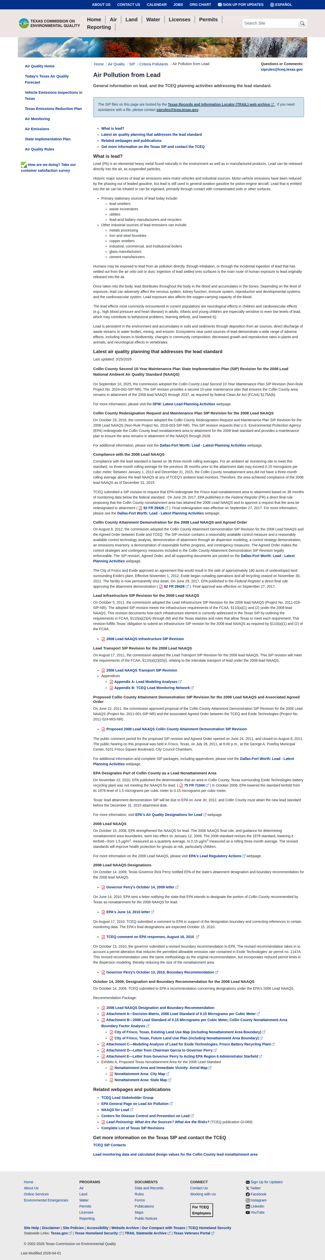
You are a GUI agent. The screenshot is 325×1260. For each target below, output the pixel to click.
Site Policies (73, 1228)
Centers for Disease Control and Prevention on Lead (147, 1116)
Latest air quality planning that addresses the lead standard (151, 134)
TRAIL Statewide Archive (148, 1233)
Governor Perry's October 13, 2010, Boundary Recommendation (159, 972)
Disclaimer (51, 1228)
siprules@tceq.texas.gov (282, 69)
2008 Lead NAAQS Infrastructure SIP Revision (142, 639)
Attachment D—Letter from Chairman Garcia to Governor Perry (159, 1050)
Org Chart (200, 5)
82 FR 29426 (153, 508)
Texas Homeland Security (99, 1233)
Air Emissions (37, 129)
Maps (139, 1212)
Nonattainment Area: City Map (139, 1074)
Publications (144, 1206)
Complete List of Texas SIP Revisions (132, 1128)
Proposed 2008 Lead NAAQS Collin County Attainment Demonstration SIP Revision (174, 729)
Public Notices (146, 1218)
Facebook (258, 1194)
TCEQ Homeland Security (209, 1228)
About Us (101, 5)
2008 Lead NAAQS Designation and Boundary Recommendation (157, 1008)
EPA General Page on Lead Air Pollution (137, 1104)
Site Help (31, 1228)
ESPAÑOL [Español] (281, 5)
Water (84, 1200)
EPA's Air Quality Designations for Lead (171, 815)
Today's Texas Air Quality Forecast (47, 79)
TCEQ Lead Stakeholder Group (127, 1098)
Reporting (87, 1218)
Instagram (259, 1200)
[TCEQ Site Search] (302, 23)
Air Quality (116, 64)
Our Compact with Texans (163, 1228)
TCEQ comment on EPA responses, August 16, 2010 (150, 937)
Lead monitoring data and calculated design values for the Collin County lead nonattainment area (175, 1154)
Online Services (36, 1194)
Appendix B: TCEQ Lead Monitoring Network (151, 688)
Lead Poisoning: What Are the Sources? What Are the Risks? (155, 1122)
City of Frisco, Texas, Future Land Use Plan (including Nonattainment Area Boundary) (186, 1038)
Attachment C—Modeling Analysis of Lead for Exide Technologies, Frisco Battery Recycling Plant (188, 1044)
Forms (140, 1200)
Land (83, 1194)
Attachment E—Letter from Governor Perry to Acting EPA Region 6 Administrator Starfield (181, 1056)
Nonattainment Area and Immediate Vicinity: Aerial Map (160, 1068)
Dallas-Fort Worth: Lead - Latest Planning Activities (203, 445)
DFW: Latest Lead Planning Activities (184, 404)
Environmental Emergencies (46, 1200)
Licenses (86, 1212)
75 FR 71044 (194, 785)
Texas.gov (62, 1233)
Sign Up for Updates (241, 5)
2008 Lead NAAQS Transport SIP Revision (139, 670)
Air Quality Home (40, 66)
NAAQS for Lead (117, 1110)
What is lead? (112, 128)
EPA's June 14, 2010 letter (127, 912)
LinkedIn (257, 1206)
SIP (132, 64)
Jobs (178, 5)
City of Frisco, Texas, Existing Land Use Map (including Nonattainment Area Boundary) (187, 1032)
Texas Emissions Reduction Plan (53, 109)
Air (81, 1188)
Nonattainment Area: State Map (140, 1080)
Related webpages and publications (131, 141)
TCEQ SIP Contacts (109, 1145)
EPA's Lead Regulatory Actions (218, 856)
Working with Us (203, 1194)
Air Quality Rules (39, 149)
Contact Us (128, 5)
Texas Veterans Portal (194, 1233)
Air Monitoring (37, 119)
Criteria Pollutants (153, 64)
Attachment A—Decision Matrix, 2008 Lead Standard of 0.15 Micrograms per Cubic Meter (180, 1014)
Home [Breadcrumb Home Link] (99, 64)
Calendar (157, 5)
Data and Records (149, 1188)
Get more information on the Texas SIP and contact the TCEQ (153, 147)
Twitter (255, 1188)
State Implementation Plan (48, 139)
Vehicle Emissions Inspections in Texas (53, 95)
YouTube (258, 1212)
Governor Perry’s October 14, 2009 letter (139, 887)
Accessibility (98, 1228)
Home (28, 1182)
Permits (85, 1206)
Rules (139, 1194)
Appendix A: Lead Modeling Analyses (145, 682)
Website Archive (125, 1228)
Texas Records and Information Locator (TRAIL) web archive (221, 104)
